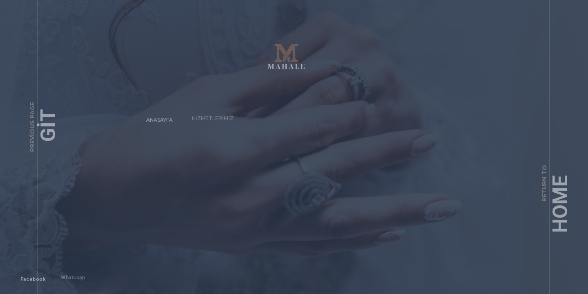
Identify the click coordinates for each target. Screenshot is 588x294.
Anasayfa (156, 116)
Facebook (29, 275)
